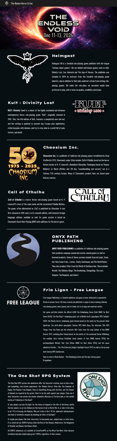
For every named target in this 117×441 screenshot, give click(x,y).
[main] (80, 56)
